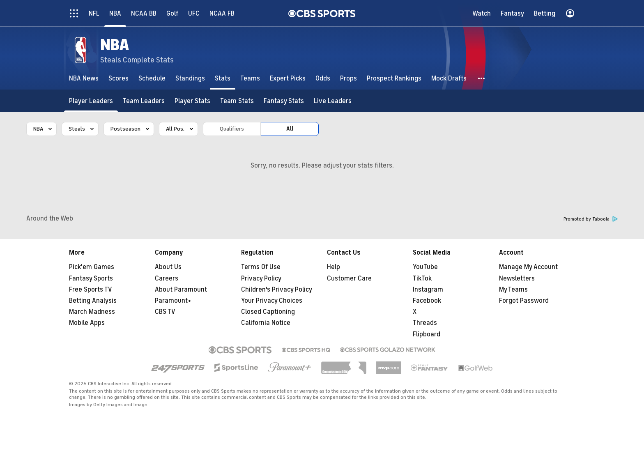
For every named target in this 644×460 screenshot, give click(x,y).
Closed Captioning (268, 312)
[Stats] (222, 78)
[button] (482, 78)
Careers (166, 278)
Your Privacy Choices (271, 301)
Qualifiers (232, 128)
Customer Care (349, 278)
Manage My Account (528, 267)
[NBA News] (84, 78)
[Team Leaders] (144, 101)
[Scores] (118, 78)
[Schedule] (151, 78)
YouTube (425, 267)
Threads (425, 323)
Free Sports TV (90, 289)
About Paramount (181, 289)
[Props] (348, 78)
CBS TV (165, 312)
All (289, 128)
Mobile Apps (87, 323)
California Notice (265, 323)
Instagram (428, 289)
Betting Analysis (93, 301)
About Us (168, 267)
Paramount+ (173, 301)
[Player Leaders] (91, 101)
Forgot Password (524, 301)
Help (333, 267)
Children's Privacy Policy (276, 289)
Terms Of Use (261, 267)
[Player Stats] (192, 101)
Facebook (427, 301)
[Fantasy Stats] (284, 101)
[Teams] (250, 78)
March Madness (92, 312)
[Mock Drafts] (449, 78)
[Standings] (190, 78)
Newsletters (517, 278)
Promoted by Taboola (591, 219)
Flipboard (426, 334)
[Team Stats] (237, 101)
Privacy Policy (261, 278)
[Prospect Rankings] (394, 78)
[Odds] (322, 78)
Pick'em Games (91, 267)
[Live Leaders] (332, 101)
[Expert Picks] (287, 78)
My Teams (513, 289)
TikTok (422, 278)
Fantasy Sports (91, 278)
